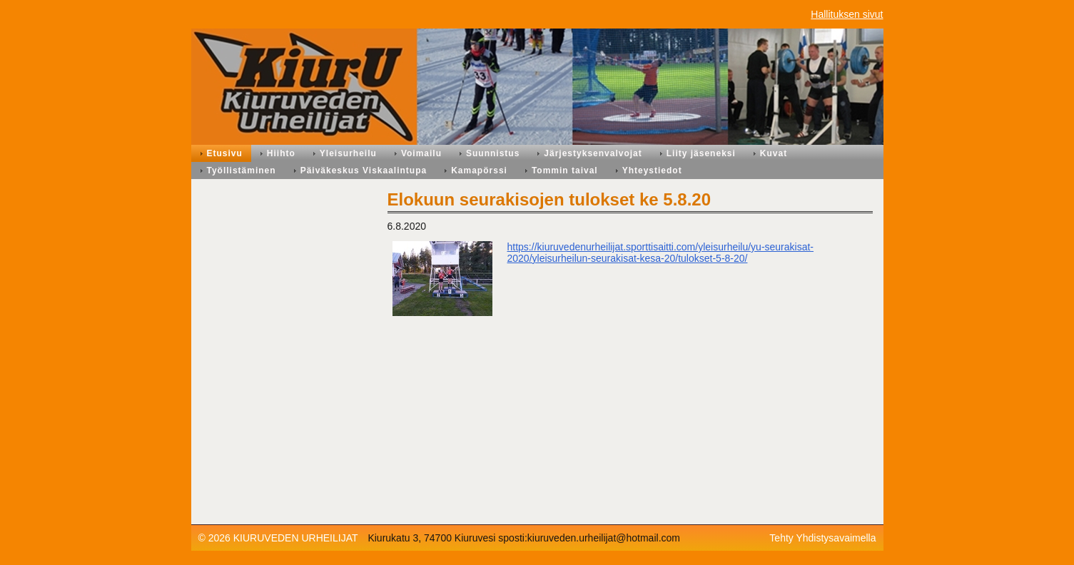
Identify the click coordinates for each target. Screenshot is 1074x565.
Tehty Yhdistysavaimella (822, 538)
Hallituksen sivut (847, 14)
